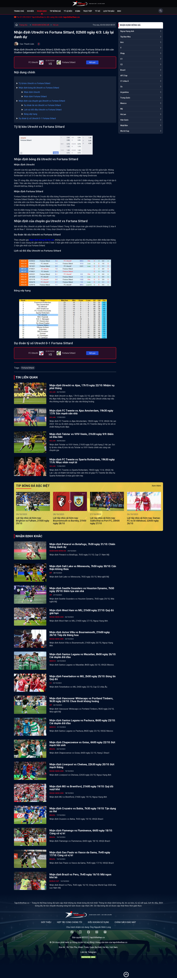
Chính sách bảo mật (125, 922)
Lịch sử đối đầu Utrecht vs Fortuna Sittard (42, 109)
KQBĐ (77, 11)
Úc (121, 87)
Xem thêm (156, 485)
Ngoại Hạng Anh (127, 31)
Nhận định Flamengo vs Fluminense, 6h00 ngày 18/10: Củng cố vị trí (80, 832)
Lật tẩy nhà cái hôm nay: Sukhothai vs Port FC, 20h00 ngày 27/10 (105, 521)
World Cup (124, 131)
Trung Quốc (125, 98)
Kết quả (92, 62)
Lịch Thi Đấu (108, 11)
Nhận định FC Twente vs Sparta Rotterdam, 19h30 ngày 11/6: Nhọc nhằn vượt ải (82, 461)
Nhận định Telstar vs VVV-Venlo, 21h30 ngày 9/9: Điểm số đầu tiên (81, 435)
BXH (119, 11)
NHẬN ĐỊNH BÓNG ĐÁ (40, 25)
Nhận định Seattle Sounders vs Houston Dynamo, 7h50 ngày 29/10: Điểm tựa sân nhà (81, 590)
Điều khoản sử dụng (98, 922)
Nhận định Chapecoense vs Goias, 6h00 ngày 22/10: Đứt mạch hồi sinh (82, 744)
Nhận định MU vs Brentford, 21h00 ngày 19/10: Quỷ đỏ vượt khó (81, 788)
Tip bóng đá (55, 11)
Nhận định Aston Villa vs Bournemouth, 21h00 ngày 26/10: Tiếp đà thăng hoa (79, 634)
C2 (121, 64)
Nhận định (42, 11)
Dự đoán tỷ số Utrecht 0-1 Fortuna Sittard (37, 118)
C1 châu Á (124, 81)
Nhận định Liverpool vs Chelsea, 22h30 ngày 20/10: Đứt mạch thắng (81, 766)
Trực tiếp (87, 11)
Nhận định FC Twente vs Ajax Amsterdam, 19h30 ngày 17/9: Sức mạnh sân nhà (81, 412)
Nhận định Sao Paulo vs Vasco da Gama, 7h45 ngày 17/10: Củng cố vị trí (79, 854)
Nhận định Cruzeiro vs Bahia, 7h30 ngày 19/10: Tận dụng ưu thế (82, 810)
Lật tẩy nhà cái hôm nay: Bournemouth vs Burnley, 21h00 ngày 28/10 (69, 521)
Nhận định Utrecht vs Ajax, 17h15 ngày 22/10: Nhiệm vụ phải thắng (81, 387)
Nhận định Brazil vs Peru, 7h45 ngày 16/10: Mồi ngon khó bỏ (80, 876)
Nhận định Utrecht (32, 92)
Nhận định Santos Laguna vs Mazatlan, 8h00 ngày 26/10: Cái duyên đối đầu (82, 656)
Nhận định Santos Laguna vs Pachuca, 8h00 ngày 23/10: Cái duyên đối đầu (82, 722)
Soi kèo (30, 11)
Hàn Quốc (124, 120)
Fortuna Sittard (28, 368)
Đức (122, 42)
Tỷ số (97, 11)
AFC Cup (123, 76)
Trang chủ (19, 11)
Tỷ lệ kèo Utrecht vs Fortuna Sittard (34, 83)
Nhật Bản (124, 125)
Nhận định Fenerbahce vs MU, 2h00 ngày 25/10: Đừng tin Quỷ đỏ (82, 678)
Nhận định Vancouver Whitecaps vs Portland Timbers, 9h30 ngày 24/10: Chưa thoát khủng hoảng (81, 700)
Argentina (124, 92)
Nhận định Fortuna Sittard (35, 96)
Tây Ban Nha (125, 37)
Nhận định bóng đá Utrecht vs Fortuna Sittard (39, 88)
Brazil (122, 70)
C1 (121, 59)
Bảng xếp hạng (30, 114)
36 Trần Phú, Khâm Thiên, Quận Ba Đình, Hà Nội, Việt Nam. (92, 947)
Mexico (123, 103)
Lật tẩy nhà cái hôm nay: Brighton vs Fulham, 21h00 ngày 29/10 (32, 521)
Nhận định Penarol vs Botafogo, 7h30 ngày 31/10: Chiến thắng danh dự (82, 546)
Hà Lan (55, 25)
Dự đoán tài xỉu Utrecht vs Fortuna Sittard (42, 105)
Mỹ (121, 109)
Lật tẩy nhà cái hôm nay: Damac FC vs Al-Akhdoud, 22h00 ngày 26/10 (143, 521)
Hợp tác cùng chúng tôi (69, 922)
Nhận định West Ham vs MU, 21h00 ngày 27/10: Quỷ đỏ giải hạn (81, 612)
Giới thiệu (46, 922)
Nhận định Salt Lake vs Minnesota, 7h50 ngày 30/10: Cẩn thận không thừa (82, 568)
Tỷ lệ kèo (68, 11)
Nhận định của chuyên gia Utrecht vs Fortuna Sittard (42, 101)
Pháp (122, 53)
